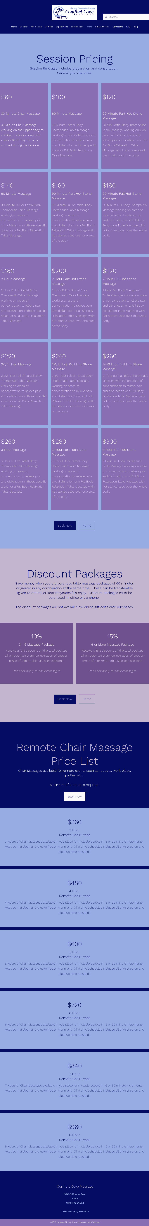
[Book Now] (65, 525)
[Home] (87, 525)
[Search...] (125, 17)
